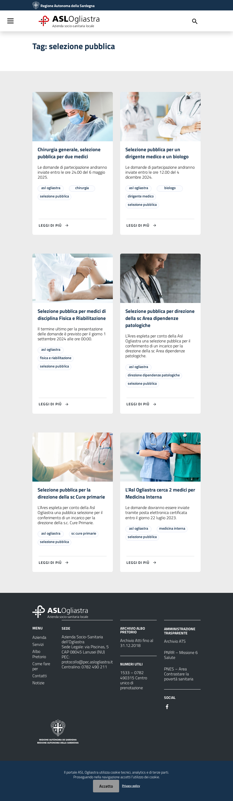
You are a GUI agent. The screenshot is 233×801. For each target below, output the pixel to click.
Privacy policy (131, 785)
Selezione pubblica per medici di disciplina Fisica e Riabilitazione (70, 319)
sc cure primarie (83, 535)
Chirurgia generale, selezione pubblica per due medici (70, 153)
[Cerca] (195, 21)
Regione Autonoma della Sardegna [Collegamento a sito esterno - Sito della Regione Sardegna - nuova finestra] (67, 6)
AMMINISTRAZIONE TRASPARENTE (179, 633)
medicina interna (172, 530)
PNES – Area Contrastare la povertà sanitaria (178, 676)
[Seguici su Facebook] (167, 708)
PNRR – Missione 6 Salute (181, 657)
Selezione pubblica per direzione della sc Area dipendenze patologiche (152, 319)
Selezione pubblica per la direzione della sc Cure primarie (72, 495)
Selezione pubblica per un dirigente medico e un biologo (158, 153)
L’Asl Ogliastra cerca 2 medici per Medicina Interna (157, 495)
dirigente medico (141, 196)
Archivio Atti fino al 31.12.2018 (136, 645)
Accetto (106, 786)
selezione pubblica (54, 196)
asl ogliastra (50, 188)
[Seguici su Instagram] (176, 708)
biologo (170, 188)
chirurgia (82, 188)
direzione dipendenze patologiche (154, 376)
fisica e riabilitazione (55, 366)
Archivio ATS (175, 643)
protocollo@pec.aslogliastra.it (87, 663)
